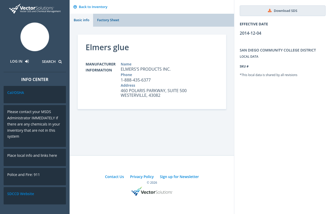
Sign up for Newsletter (179, 176)
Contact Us (114, 176)
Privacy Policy (142, 176)
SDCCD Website (20, 193)
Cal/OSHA (15, 92)
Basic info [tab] (81, 20)
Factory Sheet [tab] (108, 20)
